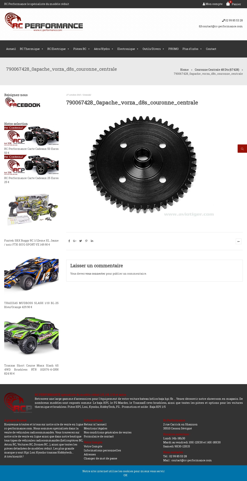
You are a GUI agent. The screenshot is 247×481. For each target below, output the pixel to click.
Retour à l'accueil (95, 424)
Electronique (128, 49)
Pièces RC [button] (81, 49)
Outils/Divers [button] (154, 49)
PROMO (173, 49)
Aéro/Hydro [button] (104, 49)
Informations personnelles (102, 450)
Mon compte (213, 4)
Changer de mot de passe (100, 458)
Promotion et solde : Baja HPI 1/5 (144, 407)
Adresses (90, 454)
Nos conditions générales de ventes (108, 432)
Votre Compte (93, 446)
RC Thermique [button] (32, 49)
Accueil (11, 49)
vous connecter (95, 273)
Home (184, 69)
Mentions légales (95, 428)
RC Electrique (58, 49)
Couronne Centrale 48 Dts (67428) (217, 69)
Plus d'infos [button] (192, 49)
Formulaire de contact (99, 436)
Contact (211, 49)
